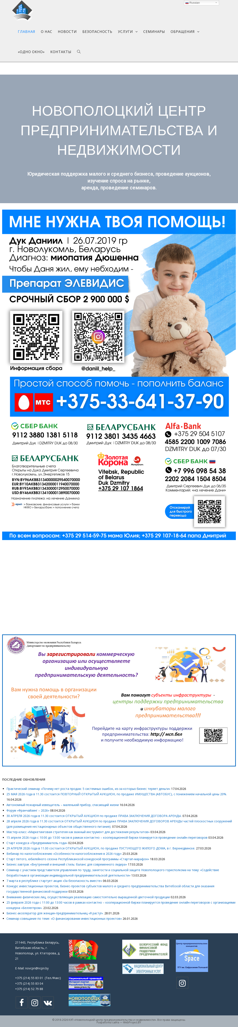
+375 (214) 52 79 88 (29, 989)
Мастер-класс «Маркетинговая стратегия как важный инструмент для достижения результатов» (78, 832)
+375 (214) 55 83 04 (29, 983)
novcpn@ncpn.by (37, 968)
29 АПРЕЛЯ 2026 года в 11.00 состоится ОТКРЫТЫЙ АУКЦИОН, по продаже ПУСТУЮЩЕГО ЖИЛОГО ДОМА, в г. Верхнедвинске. (100, 848)
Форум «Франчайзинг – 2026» (27, 810)
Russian (192, 3)
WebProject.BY (132, 1022)
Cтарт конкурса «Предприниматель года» (36, 843)
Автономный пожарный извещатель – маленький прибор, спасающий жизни (62, 805)
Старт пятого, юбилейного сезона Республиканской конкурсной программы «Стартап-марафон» (77, 859)
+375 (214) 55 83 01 (29, 978)
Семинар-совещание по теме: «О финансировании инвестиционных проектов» (64, 918)
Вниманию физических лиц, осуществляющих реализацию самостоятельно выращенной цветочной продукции (88, 897)
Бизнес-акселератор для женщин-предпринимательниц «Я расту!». (55, 913)
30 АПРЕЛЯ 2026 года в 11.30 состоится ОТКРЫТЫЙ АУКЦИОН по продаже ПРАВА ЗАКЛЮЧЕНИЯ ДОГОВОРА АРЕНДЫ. (94, 816)
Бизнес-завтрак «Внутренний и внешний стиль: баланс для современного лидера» (66, 864)
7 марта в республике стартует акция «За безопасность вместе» (54, 881)
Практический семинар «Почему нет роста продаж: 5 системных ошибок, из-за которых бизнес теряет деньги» (88, 789)
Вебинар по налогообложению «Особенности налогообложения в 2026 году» (64, 854)
